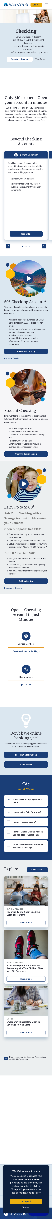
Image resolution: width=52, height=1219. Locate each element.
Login (36, 5)
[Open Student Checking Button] (26, 454)
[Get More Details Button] (26, 358)
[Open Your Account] (20, 59)
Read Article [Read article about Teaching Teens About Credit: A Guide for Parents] (26, 922)
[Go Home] (17, 5)
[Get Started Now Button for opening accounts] (26, 581)
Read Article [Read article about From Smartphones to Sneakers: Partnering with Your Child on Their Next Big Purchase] (26, 979)
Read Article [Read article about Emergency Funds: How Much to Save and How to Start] (26, 1032)
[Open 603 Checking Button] (26, 351)
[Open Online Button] (26, 234)
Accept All (26, 1201)
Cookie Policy (34, 1192)
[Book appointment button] (26, 588)
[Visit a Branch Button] (26, 764)
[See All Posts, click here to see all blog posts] (37, 869)
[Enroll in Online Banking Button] (26, 755)
